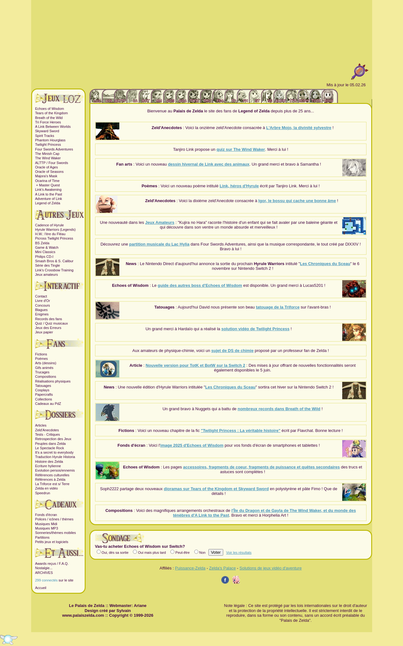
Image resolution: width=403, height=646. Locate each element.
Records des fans (48, 319)
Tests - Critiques (47, 434)
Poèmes (41, 358)
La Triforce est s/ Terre (52, 484)
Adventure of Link (48, 199)
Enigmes (42, 314)
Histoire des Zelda (49, 461)
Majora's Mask (46, 176)
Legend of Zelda (47, 203)
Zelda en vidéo (46, 488)
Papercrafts (44, 394)
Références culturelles (52, 475)
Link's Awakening (48, 189)
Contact (41, 296)
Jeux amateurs (46, 274)
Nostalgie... (44, 568)
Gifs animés (44, 368)
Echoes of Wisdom (49, 108)
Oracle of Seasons (49, 171)
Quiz (39, 323)
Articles (41, 425)
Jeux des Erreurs (48, 328)
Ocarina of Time (47, 181)
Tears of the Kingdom (51, 113)
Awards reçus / (47, 563)
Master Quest (49, 185)
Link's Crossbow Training (54, 270)
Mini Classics (45, 252)
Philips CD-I (44, 256)
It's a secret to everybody (54, 452)
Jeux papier (44, 332)
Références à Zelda (50, 479)
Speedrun (42, 493)
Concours (42, 305)
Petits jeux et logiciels (51, 542)
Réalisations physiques (53, 381)
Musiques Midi (46, 524)
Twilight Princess (48, 144)
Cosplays (42, 390)
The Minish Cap (47, 154)
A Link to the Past (48, 194)
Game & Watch (47, 247)
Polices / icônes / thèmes (54, 519)
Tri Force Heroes (48, 122)
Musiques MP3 (46, 528)
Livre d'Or (42, 301)
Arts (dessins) (45, 363)
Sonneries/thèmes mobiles (55, 533)
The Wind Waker (48, 158)
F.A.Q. (64, 563)
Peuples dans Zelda (50, 443)
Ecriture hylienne (48, 466)
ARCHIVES (44, 573)
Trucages (42, 372)
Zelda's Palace (222, 568)
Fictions (41, 354)
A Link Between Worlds (53, 126)
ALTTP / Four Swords (51, 163)
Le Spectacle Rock (49, 448)
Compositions (45, 376)
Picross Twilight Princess (54, 238)
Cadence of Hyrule (49, 225)
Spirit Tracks (44, 136)
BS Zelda (42, 243)
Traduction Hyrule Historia (55, 457)
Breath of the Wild (49, 118)
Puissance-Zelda (190, 568)
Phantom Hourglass (50, 140)
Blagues (41, 310)
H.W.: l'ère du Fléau (50, 234)
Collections (43, 399)
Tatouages (43, 386)
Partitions (42, 537)
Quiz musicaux (56, 323)
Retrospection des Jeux (53, 439)
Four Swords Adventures (54, 149)
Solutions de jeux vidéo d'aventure (271, 568)
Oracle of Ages (46, 167)
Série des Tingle (47, 265)
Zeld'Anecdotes (47, 430)
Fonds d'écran (46, 515)
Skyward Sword (47, 131)
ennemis (68, 470)
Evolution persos (48, 470)
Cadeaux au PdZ (48, 403)
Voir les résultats (239, 552)
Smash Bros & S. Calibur (54, 261)
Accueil (40, 588)
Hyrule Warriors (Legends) (55, 229)
